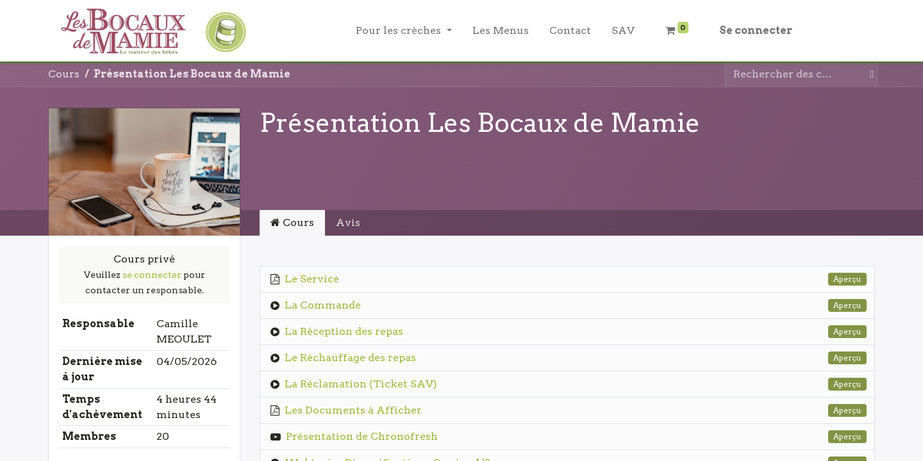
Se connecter (755, 30)
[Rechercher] (869, 74)
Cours (63, 74)
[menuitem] (500, 31)
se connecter (151, 275)
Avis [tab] (348, 222)
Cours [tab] (292, 222)
